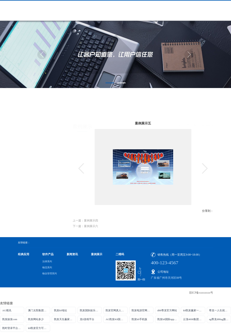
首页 (196, 109)
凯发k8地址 (60, 310)
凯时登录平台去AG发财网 (13, 328)
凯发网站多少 (36, 319)
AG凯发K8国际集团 (116, 319)
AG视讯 (6, 310)
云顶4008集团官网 (193, 319)
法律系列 (47, 261)
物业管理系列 (49, 273)
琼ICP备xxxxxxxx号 (201, 292)
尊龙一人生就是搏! (220, 310)
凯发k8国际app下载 (168, 319)
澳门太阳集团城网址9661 (39, 310)
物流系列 (47, 267)
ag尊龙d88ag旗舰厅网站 (220, 319)
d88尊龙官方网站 (167, 310)
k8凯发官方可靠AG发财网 (39, 328)
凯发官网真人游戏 (116, 310)
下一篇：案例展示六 (85, 226)
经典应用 (23, 254)
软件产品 (48, 254)
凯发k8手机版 (139, 319)
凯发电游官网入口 (142, 310)
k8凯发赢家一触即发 (194, 310)
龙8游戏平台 (87, 319)
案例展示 (207, 109)
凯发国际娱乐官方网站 (91, 310)
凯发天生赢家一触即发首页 (65, 319)
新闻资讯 (72, 254)
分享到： (207, 210)
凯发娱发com (9, 319)
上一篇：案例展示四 (85, 220)
